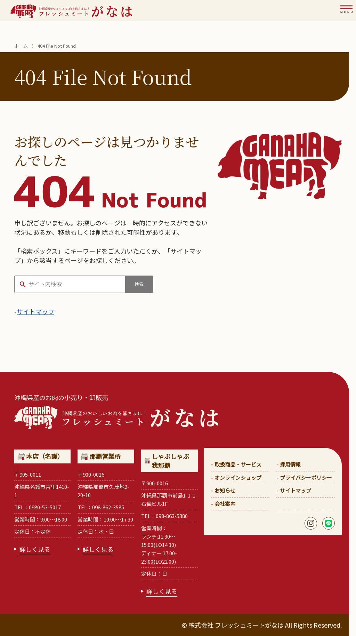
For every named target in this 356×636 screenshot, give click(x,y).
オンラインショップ (238, 477)
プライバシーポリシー (306, 477)
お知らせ (225, 490)
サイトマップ (35, 311)
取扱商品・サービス (238, 464)
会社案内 (225, 503)
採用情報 (290, 464)
